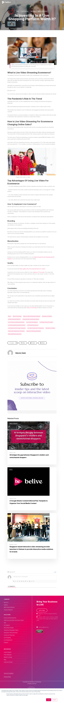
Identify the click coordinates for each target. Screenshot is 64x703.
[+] (33, 581)
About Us (6, 602)
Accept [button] (48, 699)
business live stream (47, 316)
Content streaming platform (14, 319)
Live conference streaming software (16, 322)
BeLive (9, 316)
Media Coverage (13, 423)
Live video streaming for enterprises (36, 328)
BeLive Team (26, 23)
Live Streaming (24, 11)
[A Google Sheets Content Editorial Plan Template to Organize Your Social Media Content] (32, 488)
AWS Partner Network (9, 607)
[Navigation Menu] (61, 2)
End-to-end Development (10, 618)
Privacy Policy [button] (7, 676)
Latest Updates (7, 652)
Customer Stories (8, 662)
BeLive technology (17, 316)
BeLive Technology (32, 307)
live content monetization (32, 322)
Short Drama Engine (9, 627)
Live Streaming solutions (32, 325)
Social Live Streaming (9, 635)
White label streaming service (14, 334)
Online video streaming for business (16, 331)
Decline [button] (54, 699)
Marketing (33, 11)
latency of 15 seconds (38, 272)
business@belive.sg (43, 627)
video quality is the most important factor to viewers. (33, 269)
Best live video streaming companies (31, 316)
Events (11, 515)
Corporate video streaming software (31, 319)
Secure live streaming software (34, 331)
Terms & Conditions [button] (8, 673)
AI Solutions (7, 625)
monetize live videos (50, 328)
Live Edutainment (8, 640)
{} (31, 581)
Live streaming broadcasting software (16, 325)
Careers (6, 605)
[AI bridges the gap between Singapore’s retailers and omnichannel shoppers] (32, 442)
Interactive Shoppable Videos (11, 630)
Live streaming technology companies (16, 328)
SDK (5, 622)
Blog (18, 11)
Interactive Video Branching (10, 632)
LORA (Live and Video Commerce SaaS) (14, 620)
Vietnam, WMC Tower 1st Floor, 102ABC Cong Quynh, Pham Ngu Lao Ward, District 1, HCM (47, 618)
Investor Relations (8, 609)
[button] (42, 610)
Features (6, 642)
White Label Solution (42, 11)
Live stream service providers (46, 322)
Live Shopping (7, 637)
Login (55, 572)
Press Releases (8, 654)
